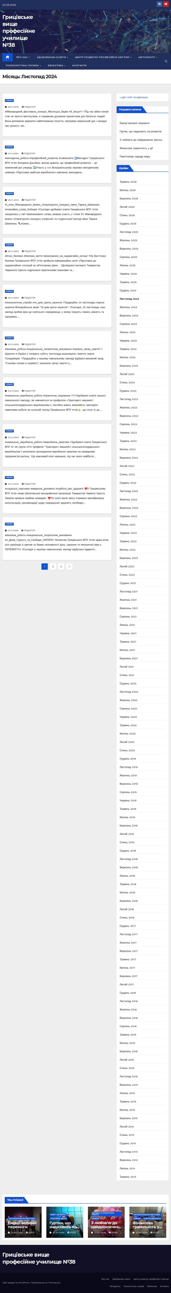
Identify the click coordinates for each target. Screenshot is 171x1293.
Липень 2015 (127, 1093)
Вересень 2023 (129, 415)
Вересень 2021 (129, 608)
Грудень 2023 (128, 390)
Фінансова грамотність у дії (136, 148)
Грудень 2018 (128, 850)
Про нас (22, 57)
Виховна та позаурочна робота (103, 1214)
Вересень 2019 (129, 783)
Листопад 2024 (129, 298)
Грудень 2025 (128, 223)
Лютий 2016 (127, 1059)
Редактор (29, 107)
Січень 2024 (127, 382)
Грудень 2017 (128, 925)
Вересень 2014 (129, 1160)
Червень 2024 (128, 340)
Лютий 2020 (127, 742)
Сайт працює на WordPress (16, 1282)
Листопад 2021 (129, 591)
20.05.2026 (17, 1232)
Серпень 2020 (128, 708)
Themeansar (54, 1282)
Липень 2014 (127, 1168)
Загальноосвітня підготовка (22, 1218)
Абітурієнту (147, 57)
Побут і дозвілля (57, 1215)
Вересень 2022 (129, 507)
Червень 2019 (128, 800)
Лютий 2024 (127, 374)
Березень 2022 (129, 558)
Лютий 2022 (127, 566)
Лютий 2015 (127, 1126)
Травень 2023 (128, 441)
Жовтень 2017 (128, 942)
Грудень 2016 (128, 992)
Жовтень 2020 (128, 700)
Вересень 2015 (129, 1084)
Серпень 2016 (128, 1026)
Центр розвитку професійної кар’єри (102, 57)
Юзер (30, 1232)
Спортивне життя (58, 1218)
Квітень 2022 (128, 549)
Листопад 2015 (129, 1076)
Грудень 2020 (128, 683)
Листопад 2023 (129, 399)
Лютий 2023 (127, 466)
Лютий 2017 (127, 984)
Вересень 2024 (129, 315)
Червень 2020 (128, 716)
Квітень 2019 (127, 817)
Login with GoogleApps (134, 97)
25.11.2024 (14, 298)
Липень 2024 (128, 332)
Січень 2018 (127, 917)
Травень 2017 (128, 959)
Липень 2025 (128, 265)
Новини (9, 100)
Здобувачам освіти (52, 57)
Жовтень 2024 (128, 307)
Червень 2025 (128, 273)
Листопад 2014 (129, 1151)
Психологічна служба (23, 65)
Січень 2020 (127, 750)
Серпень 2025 (128, 257)
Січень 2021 (127, 675)
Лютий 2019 (127, 833)
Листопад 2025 (129, 231)
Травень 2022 (128, 541)
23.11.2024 (14, 344)
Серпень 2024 (128, 323)
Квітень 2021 (127, 650)
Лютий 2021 (127, 666)
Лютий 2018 (127, 909)
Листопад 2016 (129, 1001)
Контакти (79, 65)
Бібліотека (56, 65)
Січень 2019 (127, 842)
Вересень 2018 (129, 867)
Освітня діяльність (152, 1218)
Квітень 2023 (128, 449)
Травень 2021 (128, 641)
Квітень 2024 (128, 357)
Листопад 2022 (129, 491)
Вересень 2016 (129, 1017)
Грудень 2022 (128, 482)
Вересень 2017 (129, 951)
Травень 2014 (128, 1176)
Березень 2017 (129, 976)
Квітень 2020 (128, 733)
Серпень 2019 (128, 792)
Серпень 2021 (128, 616)
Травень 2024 (128, 349)
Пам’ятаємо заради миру (135, 156)
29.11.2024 (14, 107)
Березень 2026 (129, 198)
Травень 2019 (128, 808)
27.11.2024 (13, 153)
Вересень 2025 (129, 248)
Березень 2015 (129, 1118)
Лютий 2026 (127, 206)
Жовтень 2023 (128, 407)
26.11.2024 (14, 200)
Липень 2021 (127, 624)
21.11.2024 (13, 530)
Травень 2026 (128, 181)
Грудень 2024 (128, 290)
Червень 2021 (128, 633)
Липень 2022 (128, 524)
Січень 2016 (127, 1068)
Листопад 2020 (129, 691)
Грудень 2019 (128, 758)
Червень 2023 (128, 432)
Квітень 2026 (128, 190)
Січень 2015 (127, 1135)
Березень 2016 (129, 1051)
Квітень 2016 (127, 1043)
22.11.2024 (14, 391)
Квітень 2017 (127, 967)
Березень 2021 (129, 658)
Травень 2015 (128, 1101)
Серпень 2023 (128, 424)
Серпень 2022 (128, 516)
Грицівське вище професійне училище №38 (18, 31)
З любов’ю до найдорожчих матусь (141, 139)
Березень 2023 (129, 457)
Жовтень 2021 (128, 599)
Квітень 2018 (127, 892)
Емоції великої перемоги (135, 123)
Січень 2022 (127, 574)
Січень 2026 (127, 215)
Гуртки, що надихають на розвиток (141, 131)
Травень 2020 (128, 725)
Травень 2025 (128, 282)
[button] (166, 61)
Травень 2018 (128, 884)
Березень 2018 (129, 900)
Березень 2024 (129, 365)
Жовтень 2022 (128, 499)
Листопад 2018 (129, 859)
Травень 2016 (128, 1034)
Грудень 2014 (128, 1143)
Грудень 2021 (128, 583)
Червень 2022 (128, 532)
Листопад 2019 (129, 767)
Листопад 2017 (129, 934)
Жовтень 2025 (128, 240)
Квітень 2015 (127, 1109)
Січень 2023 (127, 474)
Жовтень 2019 (128, 775)
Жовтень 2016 (128, 1009)
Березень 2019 (129, 825)
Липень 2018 (127, 875)
